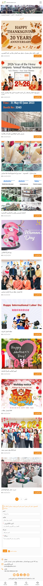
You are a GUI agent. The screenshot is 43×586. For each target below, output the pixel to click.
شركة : (5, 530)
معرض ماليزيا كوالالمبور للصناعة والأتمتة (12, 134)
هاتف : (4, 517)
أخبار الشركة (19, 15)
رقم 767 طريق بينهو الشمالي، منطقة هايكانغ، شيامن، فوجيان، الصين (21, 561)
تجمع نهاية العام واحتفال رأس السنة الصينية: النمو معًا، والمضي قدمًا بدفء (20, 93)
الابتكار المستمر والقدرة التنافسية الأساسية (13, 213)
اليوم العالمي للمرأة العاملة (9, 371)
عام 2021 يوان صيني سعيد (8, 450)
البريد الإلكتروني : (8, 523)
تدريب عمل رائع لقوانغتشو (8, 489)
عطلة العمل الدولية (6, 331)
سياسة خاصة (13, 551)
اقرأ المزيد (37, 56)
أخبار (12, 15)
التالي (25, 499)
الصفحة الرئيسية (5, 15)
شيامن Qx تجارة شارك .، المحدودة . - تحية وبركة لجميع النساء (18, 173)
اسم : (4, 511)
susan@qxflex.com (10, 566)
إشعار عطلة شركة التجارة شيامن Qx (11, 292)
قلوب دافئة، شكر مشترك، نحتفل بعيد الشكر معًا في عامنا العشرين (20, 53)
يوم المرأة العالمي (6, 252)
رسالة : (5, 536)
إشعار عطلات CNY (6, 410)
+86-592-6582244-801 (11, 571)
